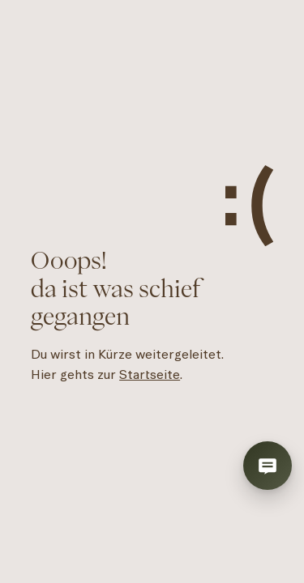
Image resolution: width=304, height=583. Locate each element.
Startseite (149, 374)
